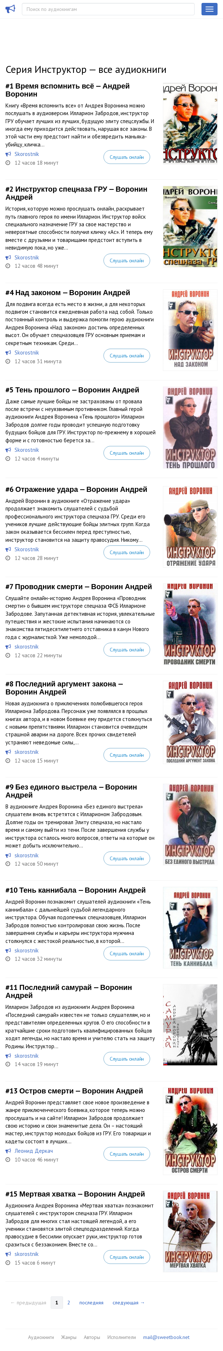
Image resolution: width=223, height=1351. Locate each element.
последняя (91, 1302)
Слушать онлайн (127, 157)
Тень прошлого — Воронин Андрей (77, 390)
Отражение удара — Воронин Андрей (81, 489)
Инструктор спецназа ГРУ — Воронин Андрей (76, 193)
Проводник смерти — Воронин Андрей (83, 586)
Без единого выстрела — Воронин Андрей (71, 791)
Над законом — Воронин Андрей (72, 292)
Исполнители (121, 1337)
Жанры (69, 1337)
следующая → (129, 1302)
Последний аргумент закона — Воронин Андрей (64, 688)
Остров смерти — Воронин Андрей (81, 1091)
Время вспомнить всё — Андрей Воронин (67, 90)
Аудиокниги (41, 1337)
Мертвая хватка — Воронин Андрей (82, 1194)
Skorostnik (27, 153)
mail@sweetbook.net (166, 1337)
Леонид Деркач (34, 1150)
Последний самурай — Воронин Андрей (68, 991)
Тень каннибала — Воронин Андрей (82, 890)
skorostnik (27, 646)
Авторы (92, 1337)
